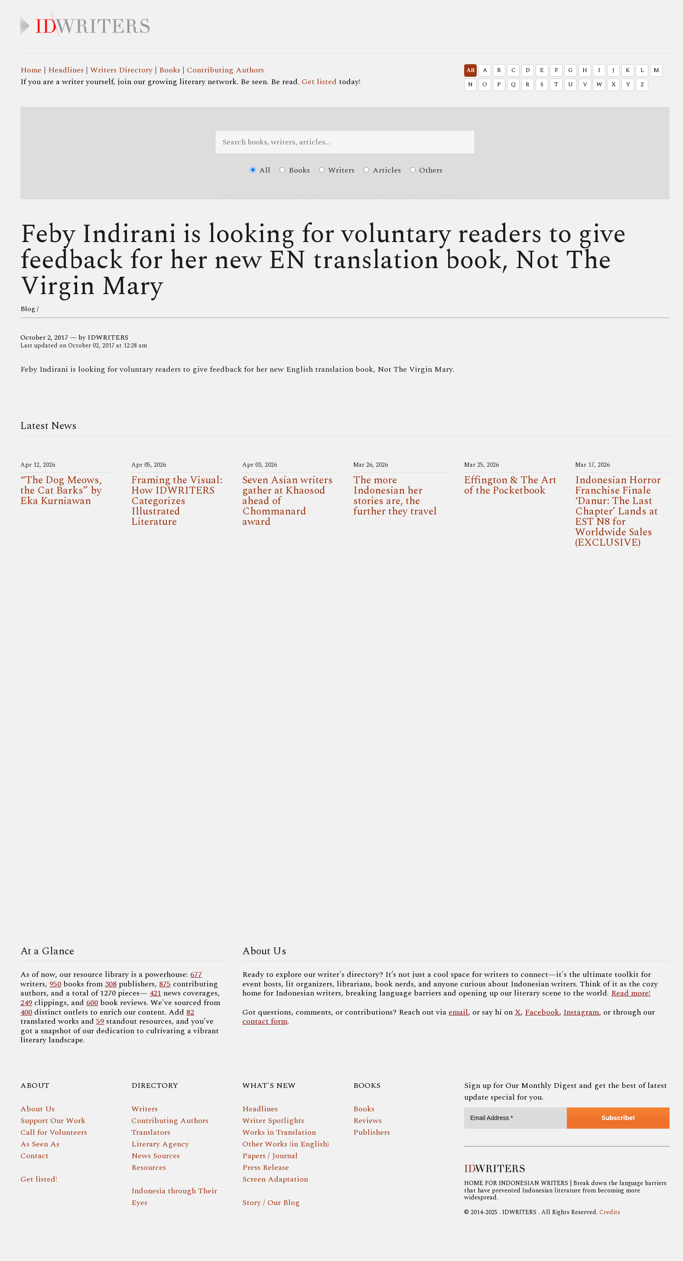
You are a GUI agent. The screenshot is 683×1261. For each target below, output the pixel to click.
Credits (609, 1212)
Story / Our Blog (271, 1203)
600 (92, 1003)
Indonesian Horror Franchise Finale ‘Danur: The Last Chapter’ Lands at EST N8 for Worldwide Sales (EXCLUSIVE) (618, 511)
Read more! (630, 993)
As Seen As (39, 1144)
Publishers (371, 1132)
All (470, 70)
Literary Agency (160, 1144)
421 (155, 993)
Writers (337, 170)
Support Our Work (52, 1121)
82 (190, 1012)
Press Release (265, 1167)
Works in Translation (279, 1132)
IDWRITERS (344, 22)
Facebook (542, 1012)
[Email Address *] (515, 1118)
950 (55, 984)
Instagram (581, 1012)
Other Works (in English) (285, 1144)
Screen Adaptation (275, 1179)
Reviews (367, 1121)
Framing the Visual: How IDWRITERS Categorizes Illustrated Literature (176, 501)
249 (26, 1003)
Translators (150, 1132)
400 (26, 1012)
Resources (148, 1167)
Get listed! (38, 1179)
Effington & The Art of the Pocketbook (510, 485)
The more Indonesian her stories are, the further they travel (395, 495)
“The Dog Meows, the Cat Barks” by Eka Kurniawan (61, 490)
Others (426, 170)
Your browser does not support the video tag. (344, 749)
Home (31, 70)
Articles (382, 170)
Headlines (66, 70)
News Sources (155, 1156)
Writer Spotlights (273, 1121)
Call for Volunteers (53, 1132)
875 (165, 984)
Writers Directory (121, 70)
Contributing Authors (225, 70)
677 (196, 974)
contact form (264, 1021)
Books (169, 70)
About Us (37, 1109)
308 (111, 984)
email (458, 1012)
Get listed (319, 82)
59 (100, 1021)
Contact (34, 1156)
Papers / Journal (270, 1156)
